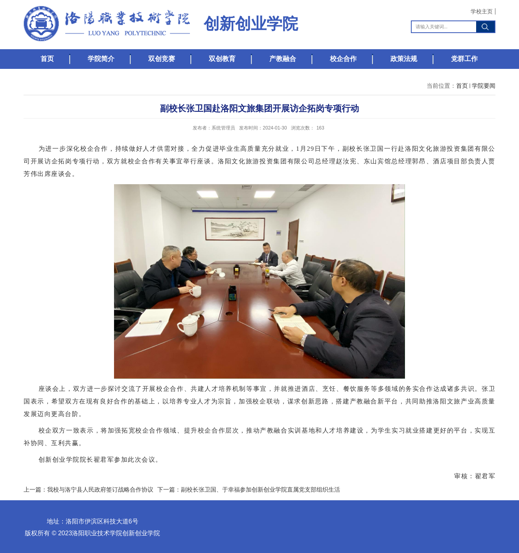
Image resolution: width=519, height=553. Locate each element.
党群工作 (464, 59)
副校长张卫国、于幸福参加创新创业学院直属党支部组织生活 (260, 489)
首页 (47, 59)
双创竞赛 (161, 59)
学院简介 (101, 59)
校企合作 (343, 59)
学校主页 (482, 11)
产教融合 (282, 59)
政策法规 (403, 59)
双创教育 (222, 59)
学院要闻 (483, 85)
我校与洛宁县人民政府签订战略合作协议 (100, 489)
